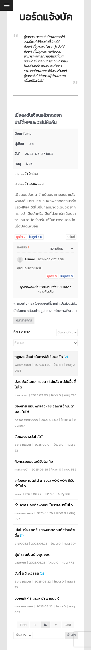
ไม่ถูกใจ (35, 237)
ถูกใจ (20, 237)
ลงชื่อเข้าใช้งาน (41, 287)
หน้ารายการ (24, 320)
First (23, 624)
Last (68, 624)
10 (45, 624)
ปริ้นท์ (71, 237)
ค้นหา (71, 635)
